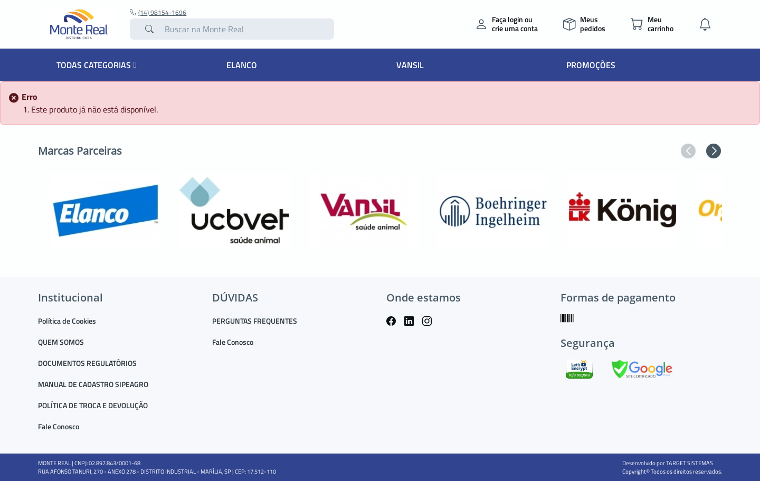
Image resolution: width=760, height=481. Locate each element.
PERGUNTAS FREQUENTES (254, 320)
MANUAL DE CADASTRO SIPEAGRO (93, 384)
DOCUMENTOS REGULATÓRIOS (87, 363)
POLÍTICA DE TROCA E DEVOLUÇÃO (93, 405)
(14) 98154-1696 (158, 12)
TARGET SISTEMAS (689, 463)
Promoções (590, 65)
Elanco (241, 65)
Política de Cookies (67, 320)
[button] (688, 151)
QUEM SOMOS (61, 341)
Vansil (410, 65)
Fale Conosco (58, 426)
